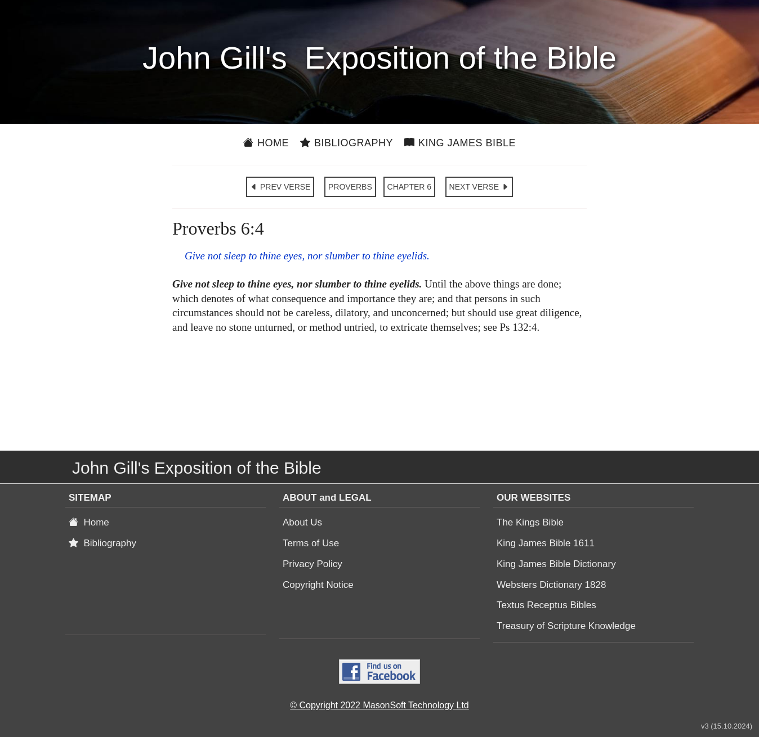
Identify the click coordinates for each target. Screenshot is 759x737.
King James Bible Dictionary (556, 564)
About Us (302, 522)
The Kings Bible (530, 522)
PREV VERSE (280, 186)
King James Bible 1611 (546, 543)
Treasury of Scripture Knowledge (566, 626)
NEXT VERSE (479, 186)
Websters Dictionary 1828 (551, 584)
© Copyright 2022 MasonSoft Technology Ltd (379, 705)
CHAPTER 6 (409, 186)
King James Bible (460, 143)
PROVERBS (350, 186)
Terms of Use (311, 543)
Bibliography (346, 143)
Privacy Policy (312, 564)
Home (266, 143)
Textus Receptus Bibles (546, 605)
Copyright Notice (318, 584)
